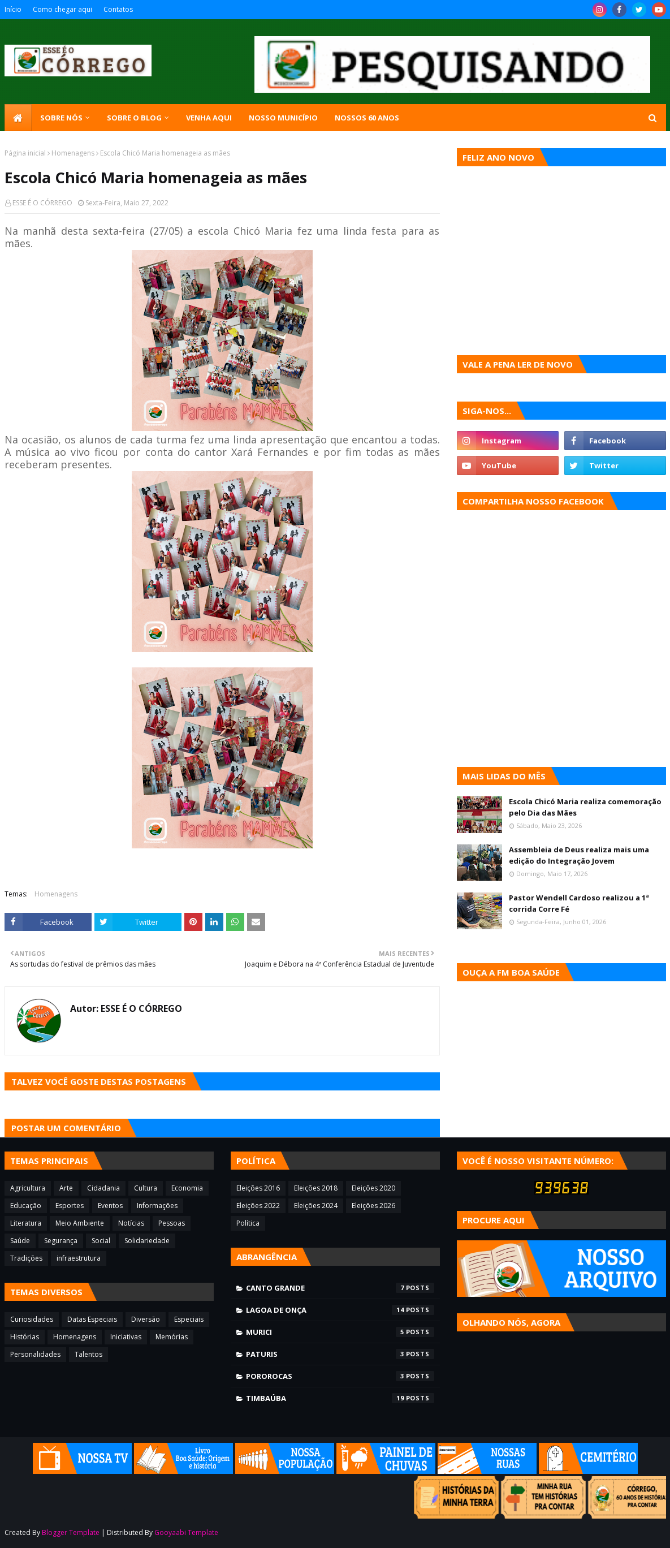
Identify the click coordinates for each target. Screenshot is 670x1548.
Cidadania (103, 1188)
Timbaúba (340, 1398)
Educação (25, 1205)
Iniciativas (125, 1337)
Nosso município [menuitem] (283, 118)
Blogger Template (71, 1532)
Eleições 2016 (258, 1188)
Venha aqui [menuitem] (209, 118)
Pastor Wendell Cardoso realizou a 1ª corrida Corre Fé (579, 903)
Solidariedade (147, 1240)
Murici (340, 1332)
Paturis (340, 1354)
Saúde (20, 1240)
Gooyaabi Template (186, 1532)
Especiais (189, 1319)
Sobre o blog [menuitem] (134, 118)
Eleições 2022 (258, 1205)
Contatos (118, 9)
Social (101, 1240)
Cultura (145, 1188)
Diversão (145, 1319)
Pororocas (340, 1376)
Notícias (131, 1223)
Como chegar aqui (62, 9)
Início (13, 9)
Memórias (171, 1337)
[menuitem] (18, 117)
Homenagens (72, 153)
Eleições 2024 (316, 1205)
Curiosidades (31, 1319)
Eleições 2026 (373, 1205)
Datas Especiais (92, 1319)
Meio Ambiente (79, 1223)
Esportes (69, 1205)
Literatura (25, 1223)
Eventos (110, 1205)
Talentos (88, 1354)
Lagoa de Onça (340, 1310)
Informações (157, 1205)
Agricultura (27, 1188)
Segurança (60, 1240)
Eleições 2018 (316, 1188)
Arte (66, 1188)
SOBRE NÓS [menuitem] (61, 118)
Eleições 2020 (373, 1188)
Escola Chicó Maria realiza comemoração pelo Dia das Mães (585, 807)
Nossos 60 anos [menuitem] (367, 118)
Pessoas (171, 1223)
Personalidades (35, 1354)
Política (248, 1223)
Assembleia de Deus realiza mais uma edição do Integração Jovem (579, 855)
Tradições (26, 1258)
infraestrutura (79, 1258)
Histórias (24, 1337)
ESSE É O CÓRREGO (42, 203)
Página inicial (25, 153)
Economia (187, 1188)
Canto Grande (340, 1288)
